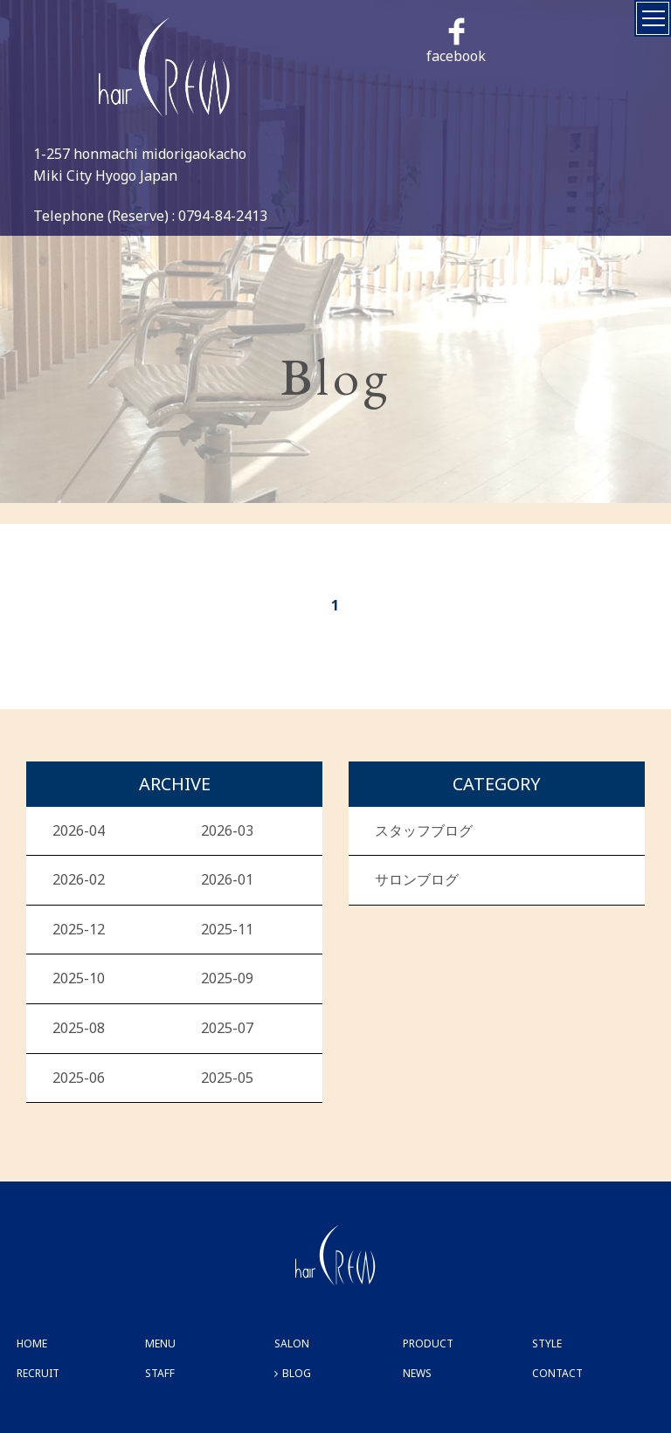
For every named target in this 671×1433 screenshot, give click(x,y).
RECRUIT (38, 1373)
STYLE (547, 1343)
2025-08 (78, 1027)
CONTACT (557, 1373)
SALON (291, 1343)
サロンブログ (417, 879)
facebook (456, 41)
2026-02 (78, 879)
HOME (32, 1343)
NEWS (417, 1373)
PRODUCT (428, 1343)
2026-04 (78, 830)
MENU (160, 1343)
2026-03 (227, 830)
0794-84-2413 (222, 215)
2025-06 (78, 1077)
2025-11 (227, 929)
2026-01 (227, 879)
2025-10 (78, 978)
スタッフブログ (424, 830)
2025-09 (227, 978)
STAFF (160, 1373)
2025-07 (227, 1027)
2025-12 (78, 929)
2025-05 (227, 1077)
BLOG (296, 1373)
